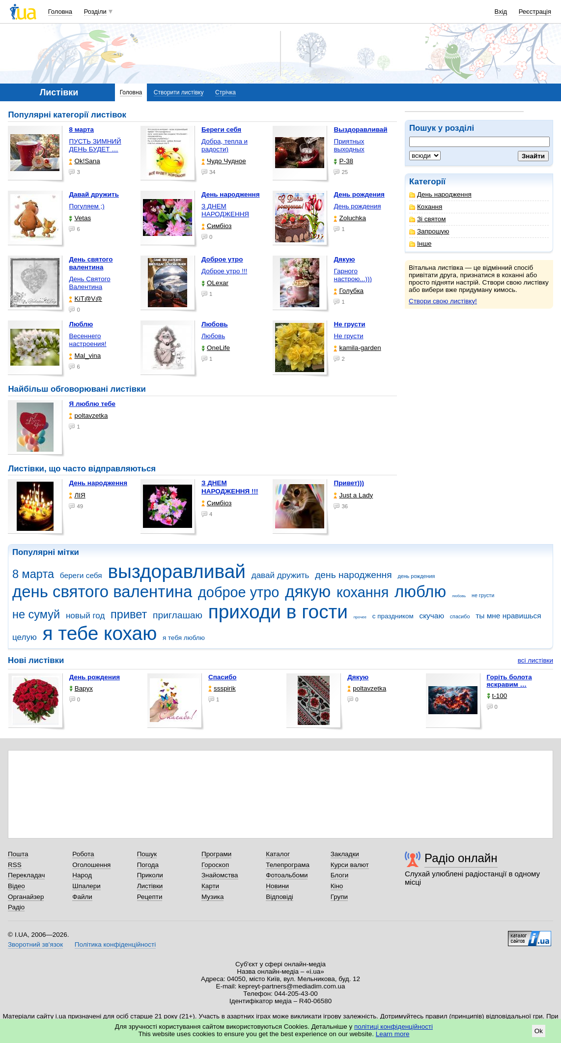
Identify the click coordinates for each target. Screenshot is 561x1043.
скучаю (431, 615)
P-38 (343, 161)
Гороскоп (215, 865)
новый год (85, 615)
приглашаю (177, 615)
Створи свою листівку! (443, 301)
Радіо (16, 907)
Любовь (213, 336)
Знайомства (219, 875)
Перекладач (26, 875)
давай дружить (280, 575)
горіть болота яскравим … (509, 680)
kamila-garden (357, 347)
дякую (308, 591)
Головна (60, 11)
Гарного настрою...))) (352, 275)
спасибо (460, 616)
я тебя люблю (184, 637)
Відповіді (279, 896)
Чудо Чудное (223, 161)
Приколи (150, 875)
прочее (360, 617)
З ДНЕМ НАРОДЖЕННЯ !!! (229, 486)
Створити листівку (179, 92)
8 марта (33, 574)
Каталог (278, 854)
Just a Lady (353, 495)
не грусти (483, 595)
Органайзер (26, 896)
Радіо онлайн (461, 858)
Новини (277, 886)
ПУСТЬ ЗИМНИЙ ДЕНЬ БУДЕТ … (95, 145)
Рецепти (150, 896)
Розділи (95, 11)
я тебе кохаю (100, 633)
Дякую (357, 677)
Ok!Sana (84, 161)
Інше (420, 243)
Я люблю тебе (92, 403)
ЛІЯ (77, 495)
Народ (82, 875)
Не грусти (348, 336)
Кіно (337, 886)
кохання (363, 592)
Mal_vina (85, 355)
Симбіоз (216, 226)
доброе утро (238, 592)
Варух (81, 688)
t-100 (497, 695)
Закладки (345, 854)
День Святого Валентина (89, 282)
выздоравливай (176, 571)
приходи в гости (278, 611)
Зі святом (427, 219)
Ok (538, 1031)
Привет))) (349, 483)
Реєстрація (535, 11)
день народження (353, 575)
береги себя (81, 575)
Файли (82, 896)
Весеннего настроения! (87, 340)
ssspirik (222, 688)
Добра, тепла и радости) (224, 145)
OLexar (214, 283)
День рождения (357, 206)
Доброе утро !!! (224, 271)
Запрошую (429, 231)
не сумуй (36, 614)
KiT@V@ (85, 298)
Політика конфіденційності (115, 944)
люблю (420, 591)
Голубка (349, 290)
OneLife (215, 347)
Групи (339, 896)
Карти (210, 886)
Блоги (340, 875)
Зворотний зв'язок (35, 944)
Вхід (501, 11)
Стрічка (225, 92)
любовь (459, 596)
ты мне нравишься (508, 615)
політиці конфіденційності (393, 1026)
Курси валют (350, 865)
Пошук (147, 854)
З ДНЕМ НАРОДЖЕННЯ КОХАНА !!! (225, 214)
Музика (212, 896)
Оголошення (91, 865)
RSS (15, 865)
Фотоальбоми (287, 875)
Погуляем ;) (86, 206)
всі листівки (535, 660)
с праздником (393, 616)
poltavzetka (88, 415)
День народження (440, 194)
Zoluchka (350, 218)
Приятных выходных (349, 145)
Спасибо (222, 677)
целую (24, 637)
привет (129, 614)
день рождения (416, 576)
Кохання (425, 206)
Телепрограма (287, 865)
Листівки (150, 886)
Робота (83, 854)
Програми (216, 854)
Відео (16, 886)
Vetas (80, 218)
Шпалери (86, 886)
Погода (148, 865)
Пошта (18, 854)
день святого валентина (102, 591)
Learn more (393, 1034)
